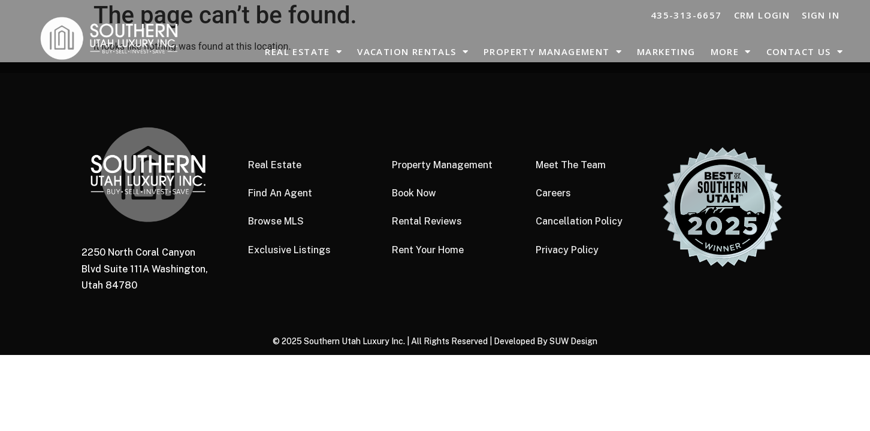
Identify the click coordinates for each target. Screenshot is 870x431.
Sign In (820, 15)
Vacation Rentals (413, 51)
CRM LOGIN (762, 15)
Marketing (666, 51)
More (731, 51)
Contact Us (804, 51)
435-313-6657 (686, 15)
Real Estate (303, 51)
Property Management (553, 51)
